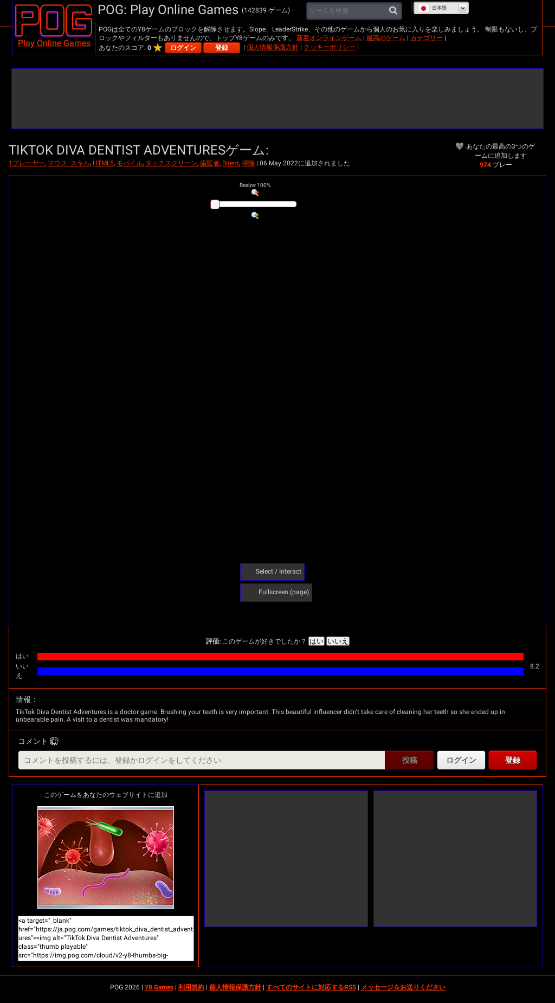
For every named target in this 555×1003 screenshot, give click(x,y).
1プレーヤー (27, 163)
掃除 (248, 163)
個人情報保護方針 (273, 47)
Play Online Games (54, 43)
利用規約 (191, 987)
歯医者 (210, 163)
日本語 (432, 8)
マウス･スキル (69, 163)
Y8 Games (159, 987)
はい (316, 641)
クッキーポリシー (330, 47)
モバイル (130, 163)
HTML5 (103, 163)
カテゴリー (426, 38)
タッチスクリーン (171, 163)
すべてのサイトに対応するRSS (311, 987)
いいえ (338, 641)
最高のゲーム (385, 38)
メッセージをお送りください (403, 987)
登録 (221, 48)
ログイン (183, 48)
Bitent (230, 163)
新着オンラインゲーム (329, 38)
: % (255, 185)
